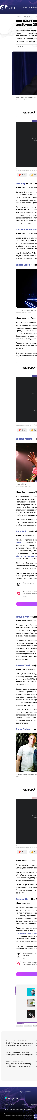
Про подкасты (25, 1092)
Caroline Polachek (26, 229)
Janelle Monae (28, 1026)
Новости (7, 1092)
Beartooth (22, 899)
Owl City (20, 183)
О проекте (24, 1104)
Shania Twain (23, 665)
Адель (18, 542)
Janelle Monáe (24, 438)
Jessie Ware (23, 264)
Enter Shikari (23, 729)
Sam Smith (22, 531)
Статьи (19, 16)
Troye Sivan (22, 616)
